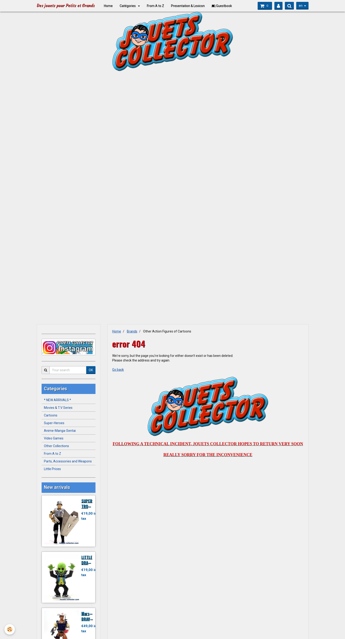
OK (91, 370)
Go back (118, 369)
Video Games (53, 438)
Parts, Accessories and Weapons (68, 461)
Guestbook (224, 6)
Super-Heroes (54, 423)
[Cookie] (10, 629)
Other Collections (56, 446)
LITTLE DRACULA (89, 559)
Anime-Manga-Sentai (60, 430)
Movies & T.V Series (58, 408)
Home (110, 6)
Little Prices (52, 469)
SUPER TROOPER (89, 503)
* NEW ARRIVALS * (57, 400)
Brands (132, 331)
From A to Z (157, 6)
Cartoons (50, 415)
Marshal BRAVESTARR (91, 616)
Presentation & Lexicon (190, 6)
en (300, 5)
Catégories (130, 6)
